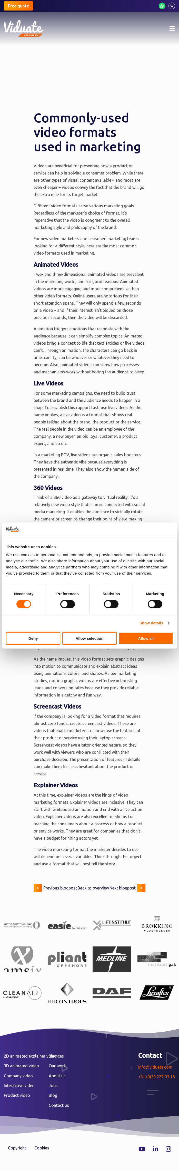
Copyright (17, 1148)
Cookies (41, 1148)
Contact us (59, 1105)
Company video (18, 1075)
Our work (57, 1065)
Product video (17, 1095)
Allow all (146, 638)
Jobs (53, 1085)
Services (56, 1056)
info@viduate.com (155, 1067)
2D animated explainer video (30, 1056)
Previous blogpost (55, 888)
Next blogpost (127, 888)
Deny (33, 638)
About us (57, 1075)
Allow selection (89, 638)
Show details (151, 623)
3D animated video (21, 1065)
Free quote (18, 6)
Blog (53, 1095)
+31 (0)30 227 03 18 (156, 1077)
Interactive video (19, 1085)
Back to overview (93, 888)
